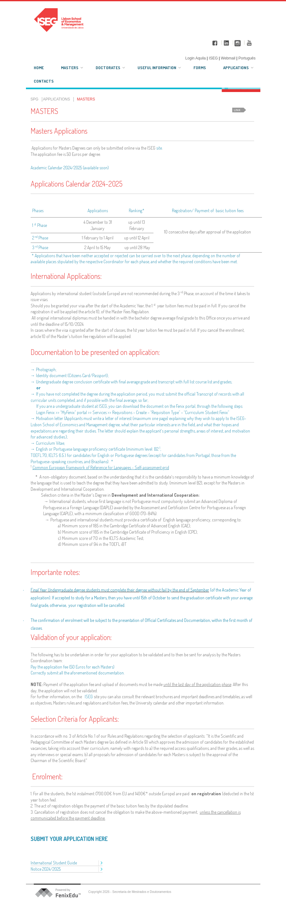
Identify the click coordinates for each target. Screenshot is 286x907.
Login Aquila (196, 58)
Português (247, 58)
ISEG (89, 696)
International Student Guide (54, 862)
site (159, 148)
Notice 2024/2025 (46, 869)
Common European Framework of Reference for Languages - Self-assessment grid (101, 467)
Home (39, 67)
